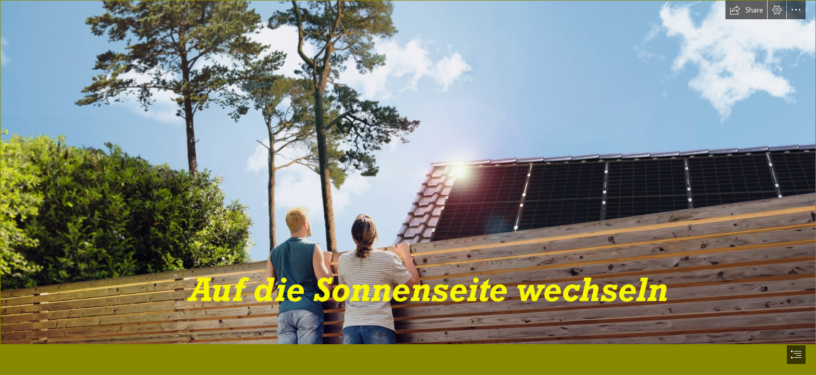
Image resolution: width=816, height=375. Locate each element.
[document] (408, 187)
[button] (746, 10)
